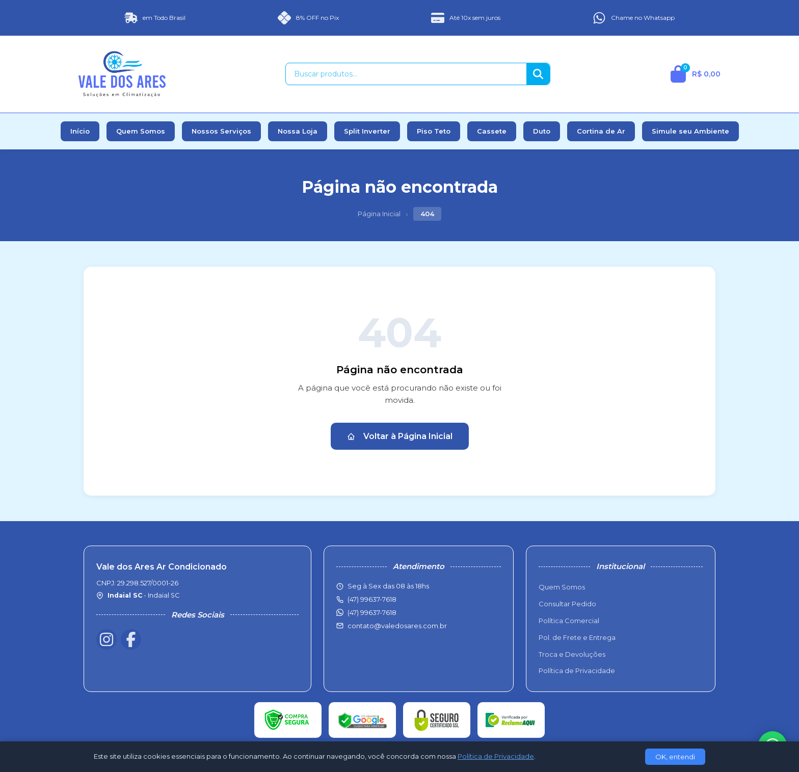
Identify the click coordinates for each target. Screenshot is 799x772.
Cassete (492, 131)
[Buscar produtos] (406, 74)
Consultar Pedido (567, 604)
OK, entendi (675, 757)
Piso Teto (433, 131)
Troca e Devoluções (572, 654)
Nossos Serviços (221, 131)
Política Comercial (569, 620)
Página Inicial (379, 214)
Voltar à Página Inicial (399, 436)
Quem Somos (140, 131)
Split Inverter (367, 131)
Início (80, 131)
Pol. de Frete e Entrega (577, 637)
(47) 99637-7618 (372, 612)
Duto (541, 131)
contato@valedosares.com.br (397, 626)
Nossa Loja (297, 131)
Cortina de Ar (601, 131)
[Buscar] (538, 74)
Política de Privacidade (577, 670)
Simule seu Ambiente (690, 131)
